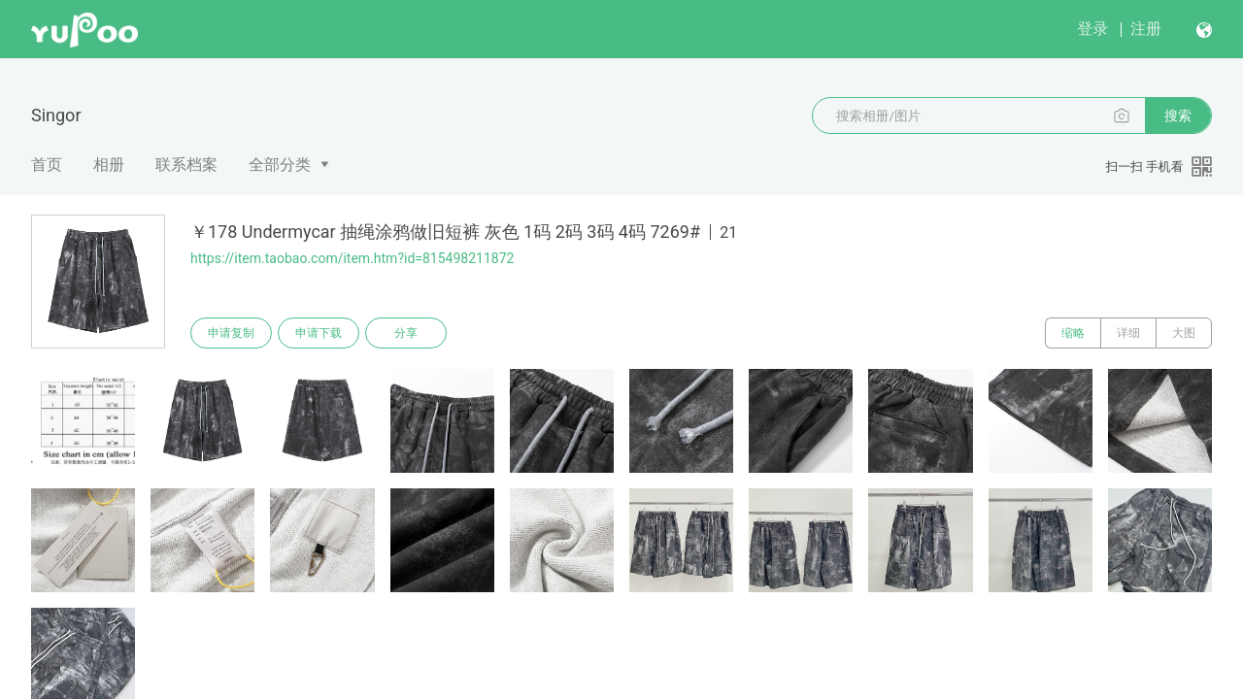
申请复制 (231, 333)
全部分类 (280, 164)
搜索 (1178, 115)
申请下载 (318, 333)
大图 (1183, 333)
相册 (108, 164)
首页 (46, 164)
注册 (1145, 28)
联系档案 (186, 164)
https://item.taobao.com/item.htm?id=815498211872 (352, 258)
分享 (406, 333)
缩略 (1073, 333)
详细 (1128, 333)
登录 (1092, 28)
